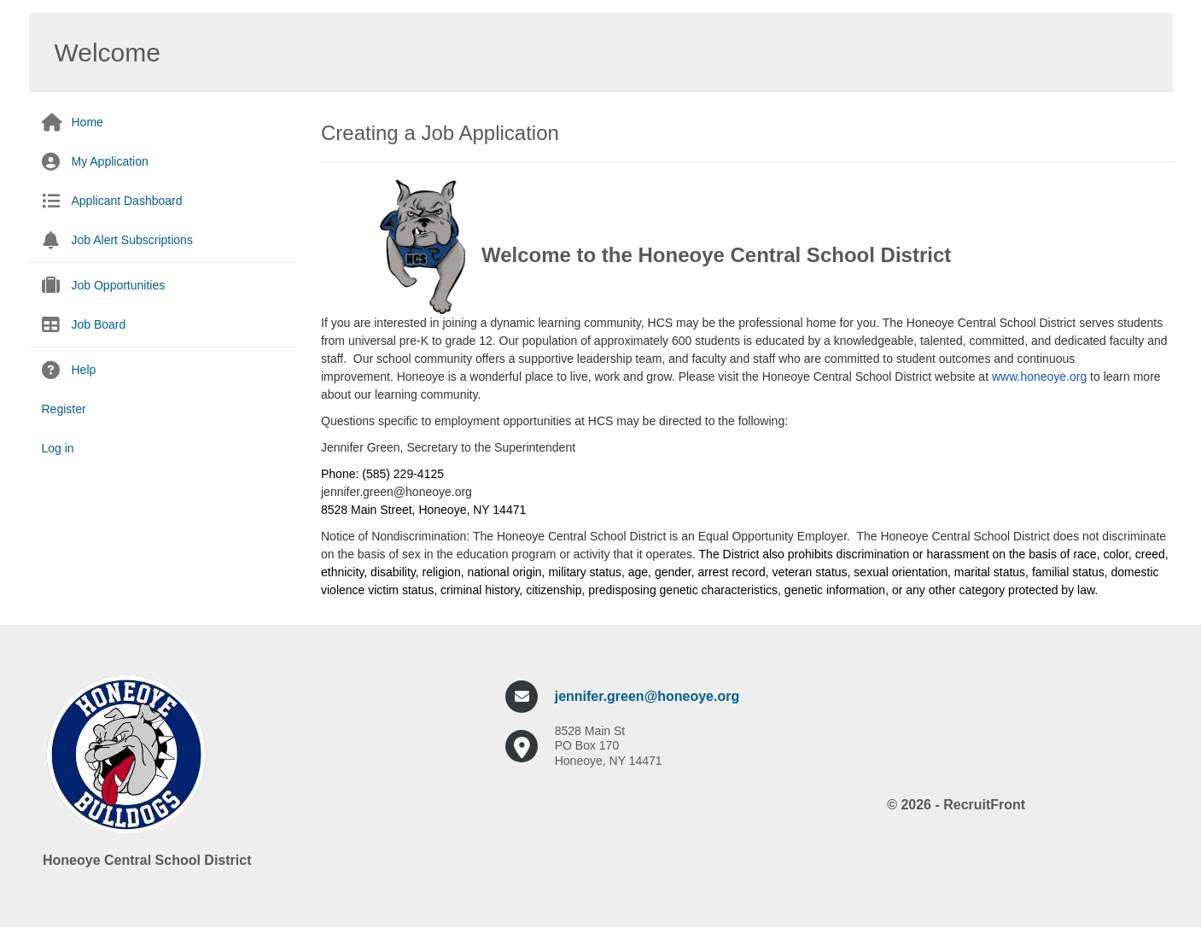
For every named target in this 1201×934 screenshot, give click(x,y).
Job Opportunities (119, 285)
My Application (110, 161)
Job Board (99, 324)
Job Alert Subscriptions (132, 240)
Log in (58, 448)
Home (87, 122)
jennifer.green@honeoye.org (647, 696)
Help (84, 370)
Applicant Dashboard (127, 200)
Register (64, 409)
